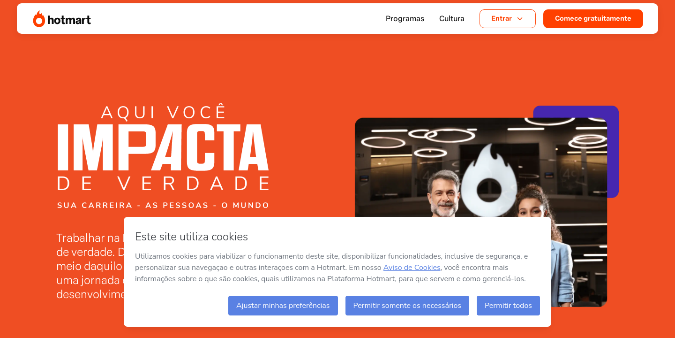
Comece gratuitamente (593, 18)
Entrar (507, 18)
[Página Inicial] (62, 18)
